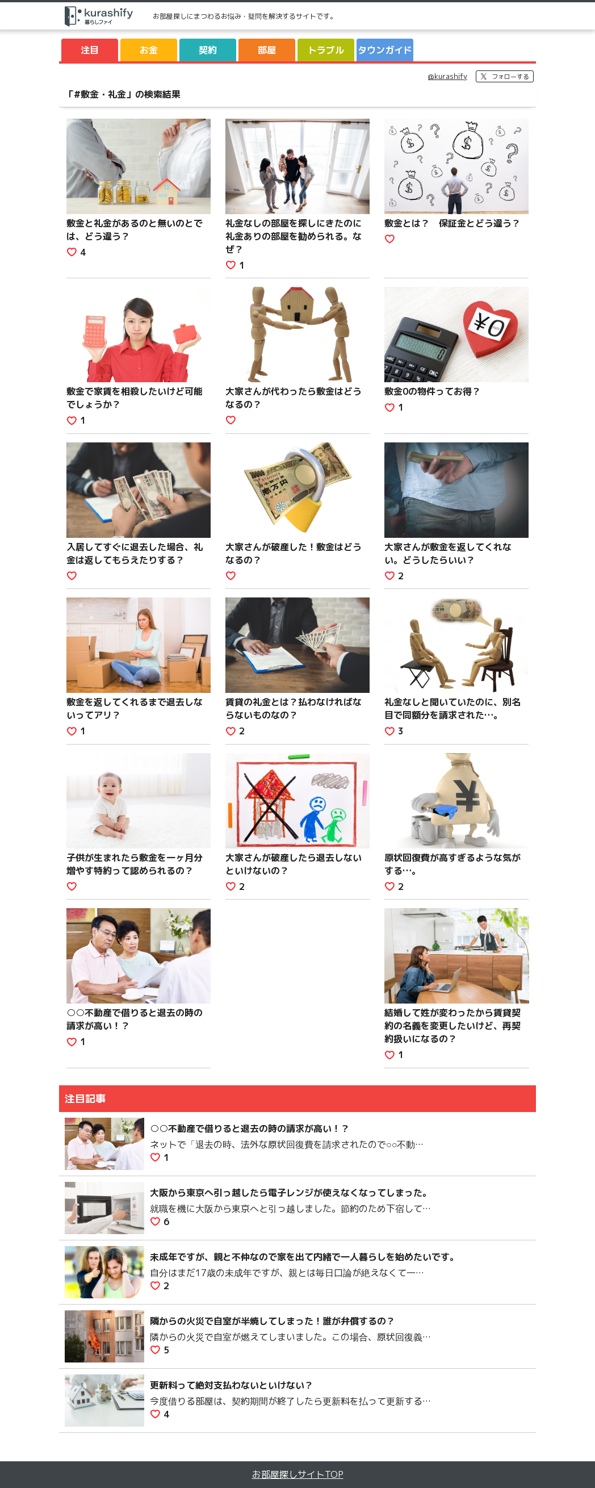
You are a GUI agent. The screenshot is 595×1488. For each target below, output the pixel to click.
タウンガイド (385, 50)
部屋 (267, 50)
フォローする (510, 76)
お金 (149, 50)
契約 (208, 50)
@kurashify (447, 76)
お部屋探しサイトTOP (297, 1474)
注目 (90, 50)
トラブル (326, 50)
